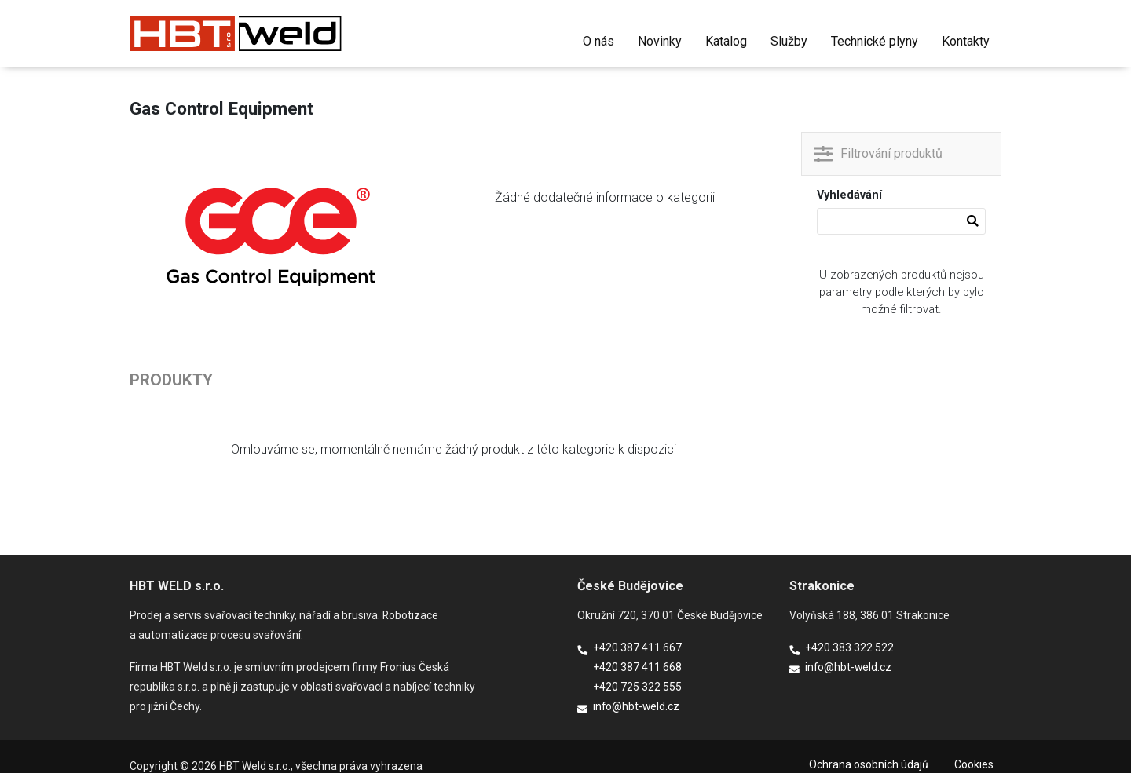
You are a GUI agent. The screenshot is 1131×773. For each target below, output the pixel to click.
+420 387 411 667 (637, 647)
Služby (788, 41)
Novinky (660, 41)
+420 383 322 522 (849, 647)
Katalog (726, 41)
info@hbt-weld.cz (636, 706)
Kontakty (966, 41)
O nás (598, 41)
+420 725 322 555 (637, 686)
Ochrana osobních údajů (868, 764)
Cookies (974, 764)
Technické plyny (874, 41)
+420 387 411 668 (637, 667)
